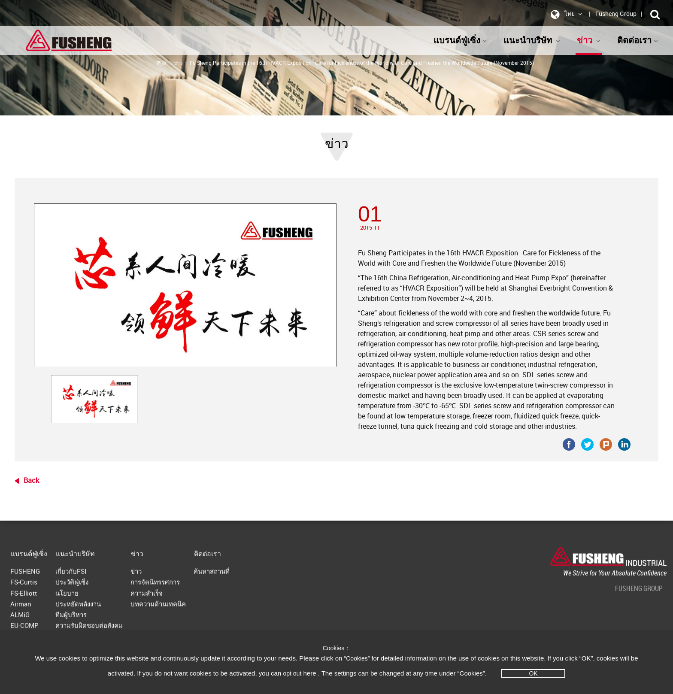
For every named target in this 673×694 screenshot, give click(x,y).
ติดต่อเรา (637, 40)
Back (31, 480)
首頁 (161, 62)
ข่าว (589, 40)
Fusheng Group (616, 13)
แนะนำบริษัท (532, 40)
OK (533, 673)
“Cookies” (358, 658)
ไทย (565, 14)
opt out (292, 673)
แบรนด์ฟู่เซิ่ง (460, 40)
